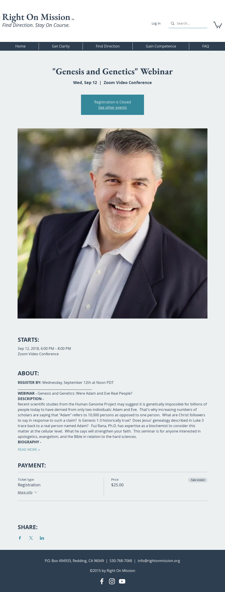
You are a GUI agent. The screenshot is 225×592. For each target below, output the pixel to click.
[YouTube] (122, 581)
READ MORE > (29, 450)
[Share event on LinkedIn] (42, 538)
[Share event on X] (31, 538)
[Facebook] (102, 581)
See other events (112, 107)
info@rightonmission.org (159, 560)
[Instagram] (112, 581)
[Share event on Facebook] (20, 538)
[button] (217, 24)
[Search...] (187, 23)
